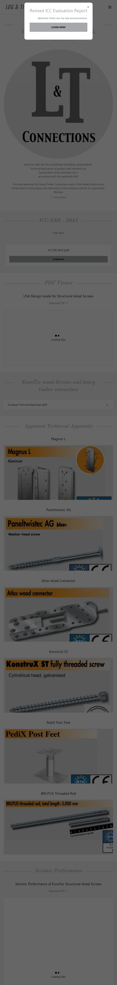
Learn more (58, 27)
